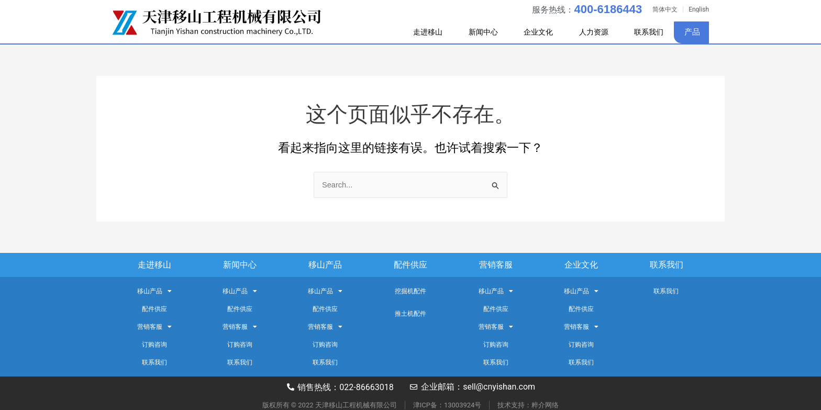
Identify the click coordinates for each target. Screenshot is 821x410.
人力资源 (588, 32)
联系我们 (646, 32)
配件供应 (410, 265)
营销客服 (496, 265)
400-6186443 (608, 9)
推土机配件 (410, 313)
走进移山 (406, 32)
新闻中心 (466, 32)
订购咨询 (154, 344)
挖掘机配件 (410, 291)
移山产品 (325, 265)
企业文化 (527, 32)
